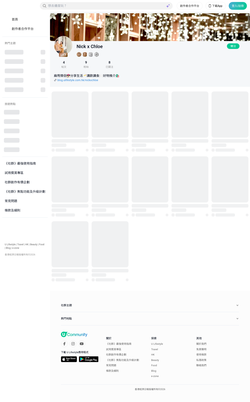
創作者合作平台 (189, 5)
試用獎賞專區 (113, 349)
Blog (8, 248)
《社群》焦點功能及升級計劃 (122, 360)
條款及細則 (112, 370)
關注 (233, 46)
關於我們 (201, 343)
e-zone (15, 248)
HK (26, 244)
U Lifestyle (10, 244)
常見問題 (111, 365)
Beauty (33, 244)
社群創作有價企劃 (116, 354)
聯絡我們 (201, 365)
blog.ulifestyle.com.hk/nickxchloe (77, 80)
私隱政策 (201, 360)
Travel (20, 244)
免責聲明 (201, 349)
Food (41, 244)
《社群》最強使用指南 (118, 343)
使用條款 (201, 354)
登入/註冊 (238, 5)
